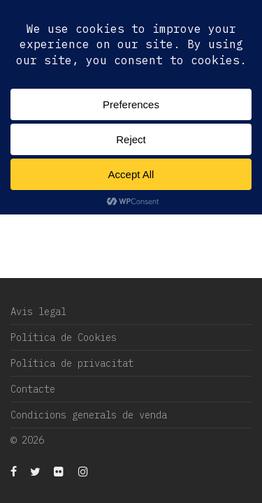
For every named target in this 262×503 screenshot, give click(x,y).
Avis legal (38, 311)
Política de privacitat (71, 363)
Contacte (32, 389)
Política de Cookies (63, 337)
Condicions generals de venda (88, 415)
